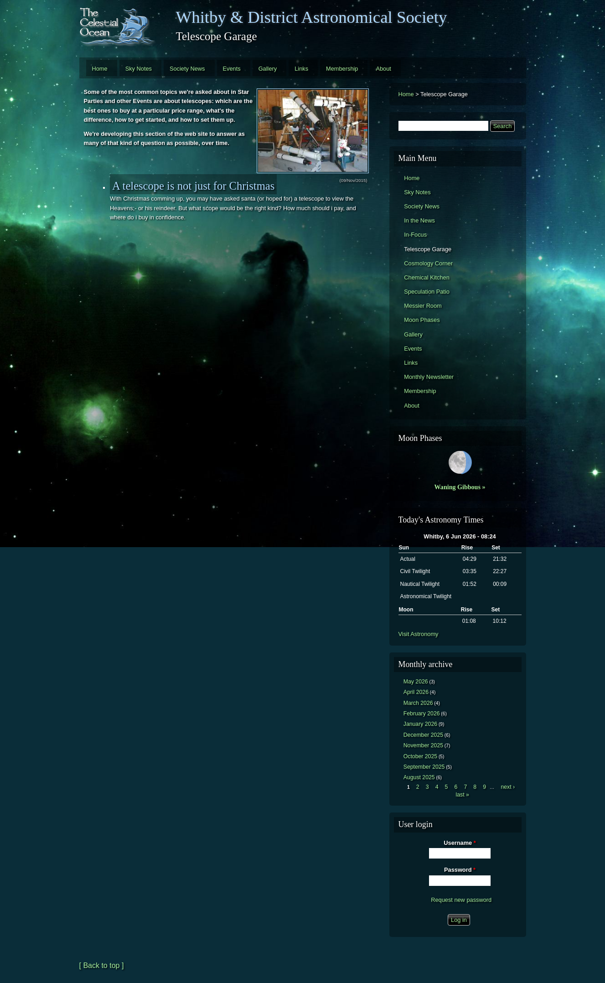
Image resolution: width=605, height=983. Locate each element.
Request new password (461, 899)
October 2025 (420, 756)
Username (460, 842)
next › (508, 787)
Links (301, 68)
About (383, 68)
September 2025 (424, 767)
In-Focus (415, 234)
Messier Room (423, 305)
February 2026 (421, 713)
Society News (187, 68)
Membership (342, 68)
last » (462, 795)
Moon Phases (422, 319)
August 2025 (419, 777)
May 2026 (415, 681)
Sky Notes (138, 68)
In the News (419, 220)
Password (460, 869)
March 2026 (418, 703)
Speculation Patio (427, 291)
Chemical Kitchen (427, 277)
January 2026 (420, 724)
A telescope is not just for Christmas (193, 186)
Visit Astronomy (418, 634)
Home (100, 68)
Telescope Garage (427, 249)
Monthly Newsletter (429, 376)
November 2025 (423, 745)
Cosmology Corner (428, 263)
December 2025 (423, 735)
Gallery (268, 68)
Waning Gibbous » (460, 487)
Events (232, 68)
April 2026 (416, 692)
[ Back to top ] (101, 965)
